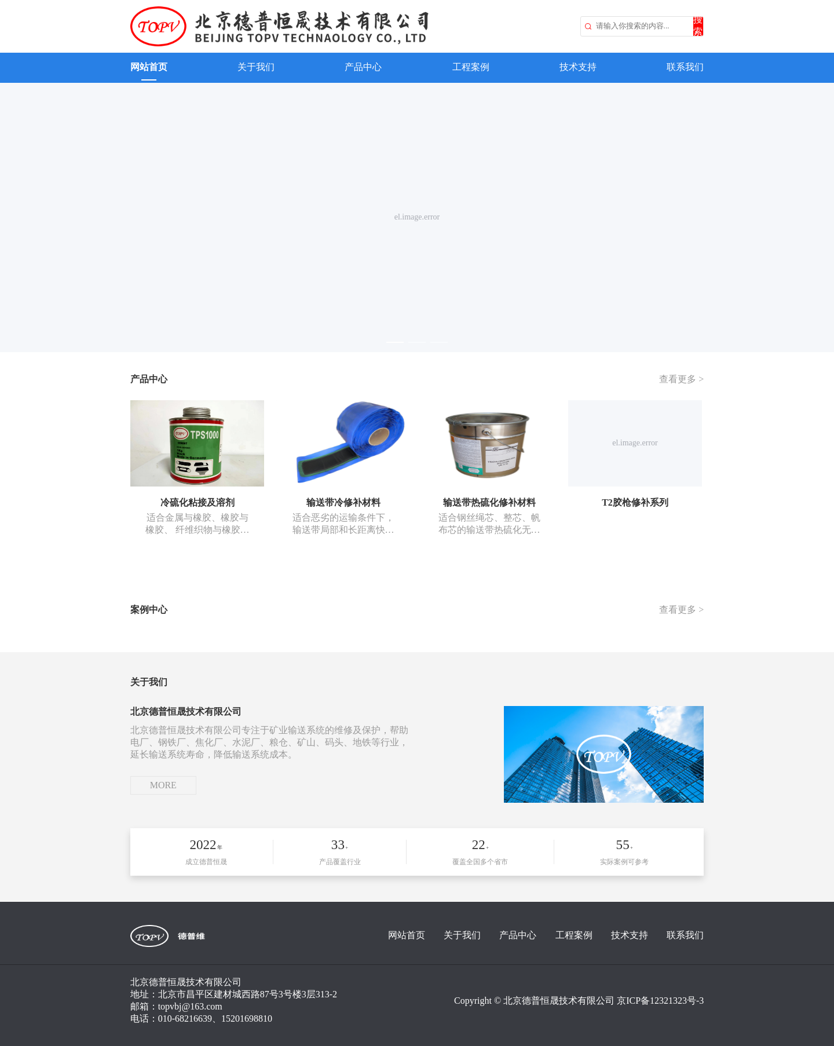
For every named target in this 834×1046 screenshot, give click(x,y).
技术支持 (578, 67)
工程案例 (470, 67)
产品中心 (363, 67)
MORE (163, 785)
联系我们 (685, 67)
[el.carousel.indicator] (395, 342)
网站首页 (148, 67)
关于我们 (256, 67)
